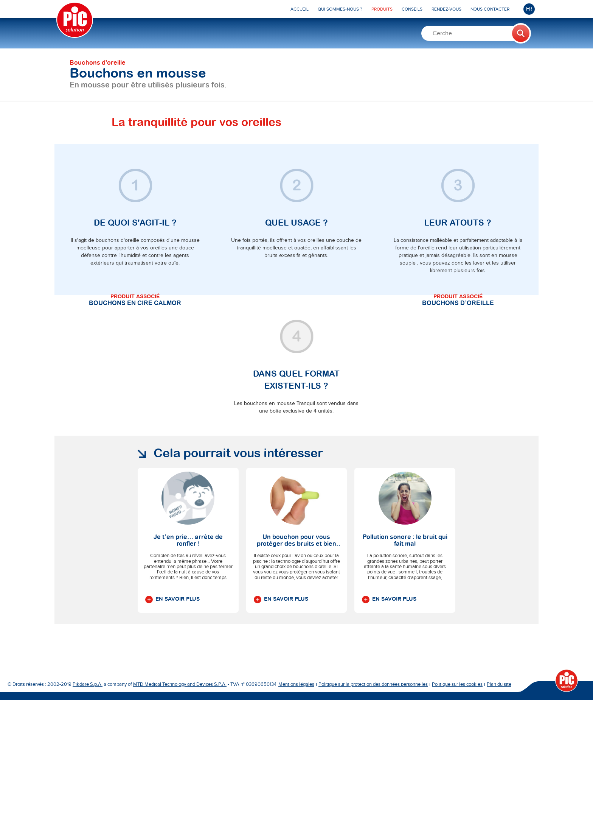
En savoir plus (172, 737)
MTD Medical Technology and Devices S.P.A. (180, 822)
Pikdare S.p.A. (87, 822)
